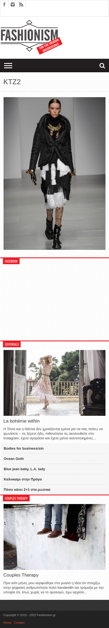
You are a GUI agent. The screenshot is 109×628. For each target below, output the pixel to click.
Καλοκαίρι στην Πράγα (23, 479)
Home (7, 622)
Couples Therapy (21, 575)
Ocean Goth (14, 459)
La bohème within (22, 421)
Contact (19, 622)
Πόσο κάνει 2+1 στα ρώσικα (27, 490)
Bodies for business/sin (24, 448)
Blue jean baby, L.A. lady (24, 469)
